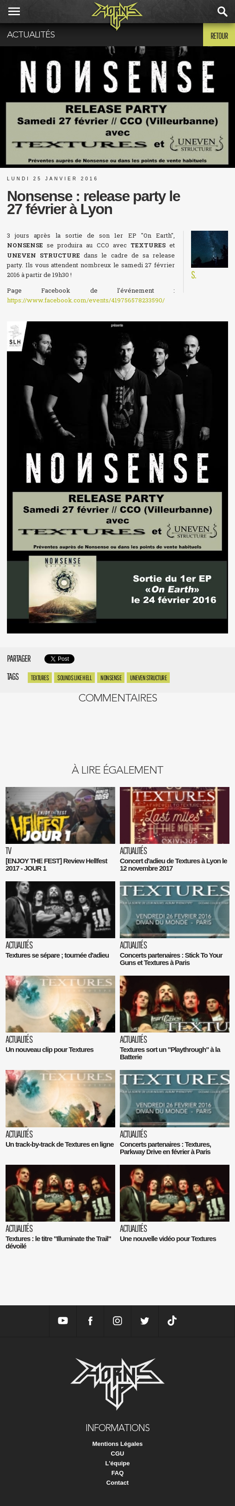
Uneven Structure (148, 678)
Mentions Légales (117, 1443)
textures (40, 678)
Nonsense (110, 678)
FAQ (117, 1472)
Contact (117, 1482)
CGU (117, 1453)
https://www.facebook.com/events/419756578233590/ (86, 300)
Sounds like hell (74, 678)
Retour (219, 36)
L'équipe (117, 1463)
